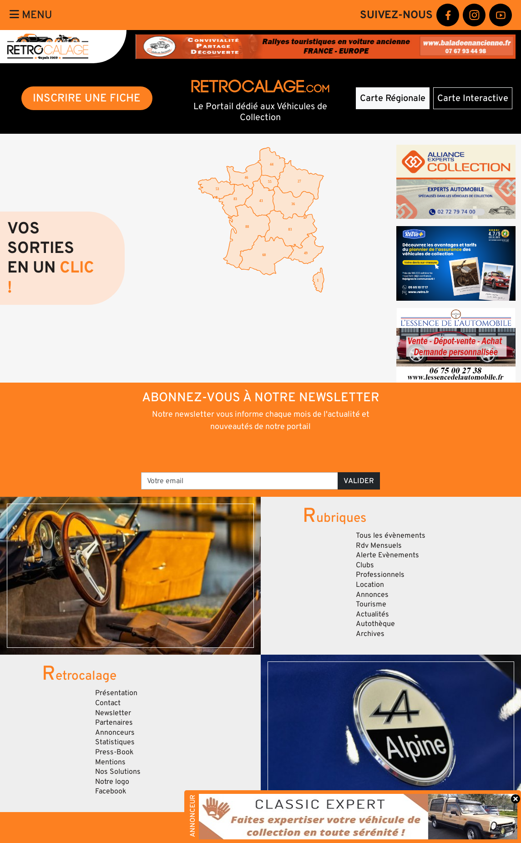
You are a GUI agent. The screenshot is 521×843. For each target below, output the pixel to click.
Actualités (372, 614)
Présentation (116, 693)
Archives (370, 634)
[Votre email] (239, 481)
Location (370, 585)
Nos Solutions (118, 772)
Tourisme (371, 604)
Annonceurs (115, 732)
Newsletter (113, 713)
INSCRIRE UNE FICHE (87, 98)
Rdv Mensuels (379, 545)
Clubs (365, 565)
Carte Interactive (472, 98)
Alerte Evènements (387, 555)
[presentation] (247, 451)
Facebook (110, 791)
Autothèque (375, 624)
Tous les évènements (390, 535)
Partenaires (114, 722)
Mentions (110, 762)
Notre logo (112, 782)
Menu (31, 14)
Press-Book (114, 752)
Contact (108, 703)
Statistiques (115, 742)
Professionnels (380, 575)
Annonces (372, 595)
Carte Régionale (392, 98)
